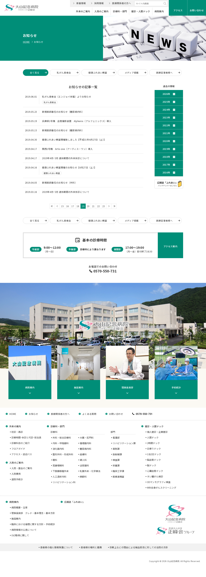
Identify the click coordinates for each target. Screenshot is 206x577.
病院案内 (159, 11)
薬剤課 (116, 448)
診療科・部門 (120, 11)
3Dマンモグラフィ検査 (159, 482)
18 (78, 206)
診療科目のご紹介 (20, 443)
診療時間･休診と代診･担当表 (26, 437)
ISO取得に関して (20, 535)
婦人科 (83, 460)
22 (98, 206)
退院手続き (17, 479)
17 (72, 206)
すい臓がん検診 (155, 476)
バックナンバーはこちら (167, 184)
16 (67, 206)
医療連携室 (118, 476)
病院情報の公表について (24, 529)
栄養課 (116, 465)
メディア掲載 (132, 72)
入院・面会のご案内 (21, 468)
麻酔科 (83, 476)
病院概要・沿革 (19, 507)
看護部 (116, 437)
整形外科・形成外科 (63, 454)
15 (62, 206)
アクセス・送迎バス (21, 454)
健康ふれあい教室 (97, 72)
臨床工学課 (118, 471)
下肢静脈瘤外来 (61, 471)
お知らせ (33, 414)
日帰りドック (154, 448)
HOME (26, 42)
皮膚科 (83, 454)
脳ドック (151, 465)
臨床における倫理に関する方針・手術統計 (33, 524)
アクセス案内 (170, 246)
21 (93, 206)
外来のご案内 (83, 11)
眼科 (55, 460)
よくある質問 (89, 414)
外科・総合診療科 (62, 437)
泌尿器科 (84, 465)
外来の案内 (15, 426)
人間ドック (153, 437)
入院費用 (16, 473)
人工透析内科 (59, 476)
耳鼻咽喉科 (58, 465)
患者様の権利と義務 (91, 547)
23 (103, 206)
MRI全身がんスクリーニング (161, 487)
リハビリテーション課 (124, 443)
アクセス (178, 10)
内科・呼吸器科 (61, 443)
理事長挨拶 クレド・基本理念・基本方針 (33, 513)
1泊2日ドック (154, 454)
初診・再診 (17, 432)
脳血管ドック (154, 459)
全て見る (34, 220)
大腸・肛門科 (87, 437)
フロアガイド (18, 448)
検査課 (116, 460)
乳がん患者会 (64, 72)
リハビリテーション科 (64, 482)
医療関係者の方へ (121, 3)
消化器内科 (58, 448)
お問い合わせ (197, 10)
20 (88, 206)
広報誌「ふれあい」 (74, 502)
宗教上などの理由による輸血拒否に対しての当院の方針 (139, 547)
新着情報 (81, 3)
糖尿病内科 (85, 448)
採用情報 (99, 3)
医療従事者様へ (164, 72)
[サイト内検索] (150, 3)
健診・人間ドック (140, 11)
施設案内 (16, 518)
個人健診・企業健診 (157, 432)
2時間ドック (153, 443)
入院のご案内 (101, 11)
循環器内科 (85, 443)
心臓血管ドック (155, 471)
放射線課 (117, 454)
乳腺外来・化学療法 (90, 471)
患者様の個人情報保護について (56, 547)
